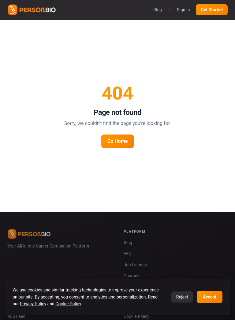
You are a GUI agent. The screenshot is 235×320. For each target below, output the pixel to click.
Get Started (212, 9)
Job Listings (135, 264)
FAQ (127, 253)
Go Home (117, 141)
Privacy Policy (33, 303)
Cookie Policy (68, 303)
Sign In (183, 9)
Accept (209, 297)
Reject (182, 297)
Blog (157, 9)
